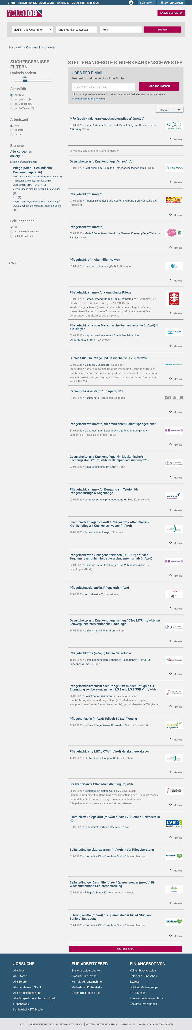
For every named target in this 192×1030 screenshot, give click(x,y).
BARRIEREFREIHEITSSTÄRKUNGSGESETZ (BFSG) (55, 1024)
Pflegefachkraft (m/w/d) (86, 194)
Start (11, 2)
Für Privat (147, 2)
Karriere (63, 2)
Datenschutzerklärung (101, 1024)
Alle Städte (20, 976)
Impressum (128, 1024)
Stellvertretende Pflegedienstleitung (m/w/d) (101, 784)
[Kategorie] (29, 29)
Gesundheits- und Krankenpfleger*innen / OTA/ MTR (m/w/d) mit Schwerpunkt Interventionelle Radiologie (115, 622)
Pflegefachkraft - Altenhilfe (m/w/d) (95, 259)
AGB (21, 1024)
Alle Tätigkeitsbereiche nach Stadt (34, 998)
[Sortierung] (166, 110)
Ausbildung (47, 2)
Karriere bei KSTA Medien (28, 1009)
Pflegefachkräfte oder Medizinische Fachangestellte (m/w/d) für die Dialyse (115, 327)
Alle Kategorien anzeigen (21, 153)
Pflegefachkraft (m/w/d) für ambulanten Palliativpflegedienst (113, 424)
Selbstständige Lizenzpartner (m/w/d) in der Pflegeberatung (112, 849)
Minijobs (93, 2)
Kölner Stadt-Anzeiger (143, 970)
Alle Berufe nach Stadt (27, 987)
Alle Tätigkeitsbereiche (27, 993)
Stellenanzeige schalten (86, 970)
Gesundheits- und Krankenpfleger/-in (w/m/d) (101, 161)
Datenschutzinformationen (87, 98)
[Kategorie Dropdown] (49, 29)
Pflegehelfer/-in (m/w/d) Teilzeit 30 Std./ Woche (103, 718)
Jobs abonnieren (159, 86)
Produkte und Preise (84, 976)
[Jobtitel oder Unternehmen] (76, 29)
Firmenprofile (27, 2)
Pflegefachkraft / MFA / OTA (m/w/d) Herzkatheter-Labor (109, 751)
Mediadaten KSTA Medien (87, 987)
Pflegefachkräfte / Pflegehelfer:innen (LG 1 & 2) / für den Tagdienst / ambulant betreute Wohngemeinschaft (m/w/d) (111, 556)
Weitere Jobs (125, 948)
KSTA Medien (138, 993)
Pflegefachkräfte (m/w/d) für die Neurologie (100, 653)
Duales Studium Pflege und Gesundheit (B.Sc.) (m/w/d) (108, 358)
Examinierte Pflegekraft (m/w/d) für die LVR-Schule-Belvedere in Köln (115, 818)
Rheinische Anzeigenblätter (147, 998)
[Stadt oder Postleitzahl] (121, 29)
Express (134, 981)
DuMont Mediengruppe (144, 987)
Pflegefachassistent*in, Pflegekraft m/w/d (99, 587)
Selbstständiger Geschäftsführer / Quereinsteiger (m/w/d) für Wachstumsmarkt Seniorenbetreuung (112, 884)
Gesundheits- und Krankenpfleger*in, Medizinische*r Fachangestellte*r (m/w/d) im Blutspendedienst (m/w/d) (109, 458)
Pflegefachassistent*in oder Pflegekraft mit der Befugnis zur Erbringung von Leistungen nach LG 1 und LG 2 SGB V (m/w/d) (113, 687)
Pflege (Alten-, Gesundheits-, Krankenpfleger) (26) (33, 170)
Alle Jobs (19, 970)
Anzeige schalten (171, 12)
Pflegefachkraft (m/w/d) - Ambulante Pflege (100, 292)
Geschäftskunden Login (86, 993)
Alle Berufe (19, 981)
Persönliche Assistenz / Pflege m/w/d (96, 391)
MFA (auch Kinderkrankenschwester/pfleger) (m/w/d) (107, 118)
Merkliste (78, 2)
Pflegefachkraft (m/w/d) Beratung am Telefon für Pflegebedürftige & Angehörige (104, 491)
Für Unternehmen (171, 2)
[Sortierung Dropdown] (179, 110)
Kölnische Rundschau (143, 976)
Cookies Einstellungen (143, 1004)
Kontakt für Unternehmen (87, 981)
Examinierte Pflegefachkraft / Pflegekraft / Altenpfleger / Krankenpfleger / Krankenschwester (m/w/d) (109, 524)
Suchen (162, 29)
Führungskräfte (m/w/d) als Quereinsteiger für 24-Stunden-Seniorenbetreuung (111, 917)
